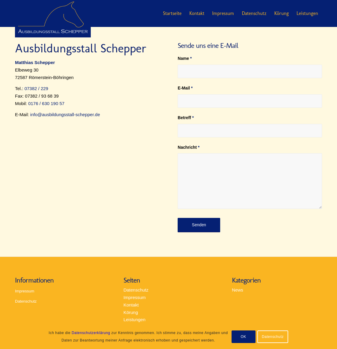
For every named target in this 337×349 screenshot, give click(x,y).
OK (243, 337)
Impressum (223, 13)
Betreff (186, 118)
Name (185, 58)
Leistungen (307, 13)
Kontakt (196, 13)
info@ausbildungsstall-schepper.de (65, 114)
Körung (281, 13)
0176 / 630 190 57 (46, 103)
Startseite (172, 13)
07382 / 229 (36, 88)
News (237, 289)
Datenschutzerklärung (91, 333)
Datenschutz (254, 13)
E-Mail (185, 88)
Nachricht (189, 147)
